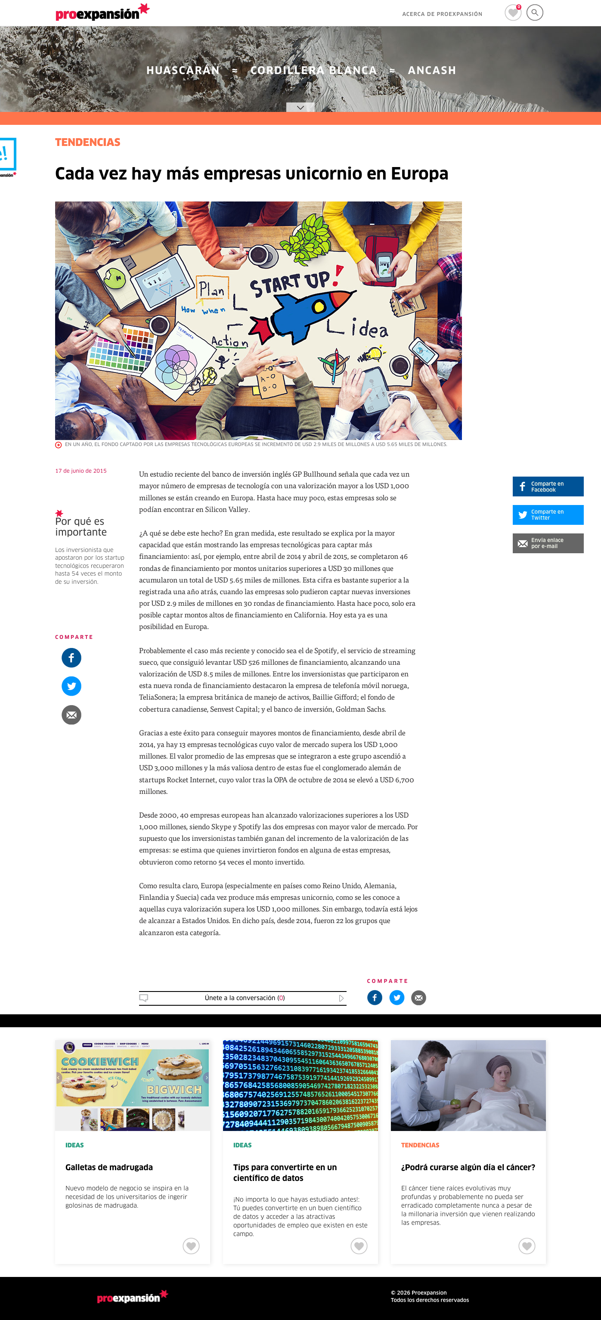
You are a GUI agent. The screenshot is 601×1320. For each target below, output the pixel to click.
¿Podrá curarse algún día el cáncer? (468, 1168)
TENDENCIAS (88, 143)
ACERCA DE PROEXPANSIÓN (442, 14)
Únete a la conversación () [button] (245, 998)
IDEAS (74, 1146)
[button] (548, 543)
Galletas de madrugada (109, 1168)
